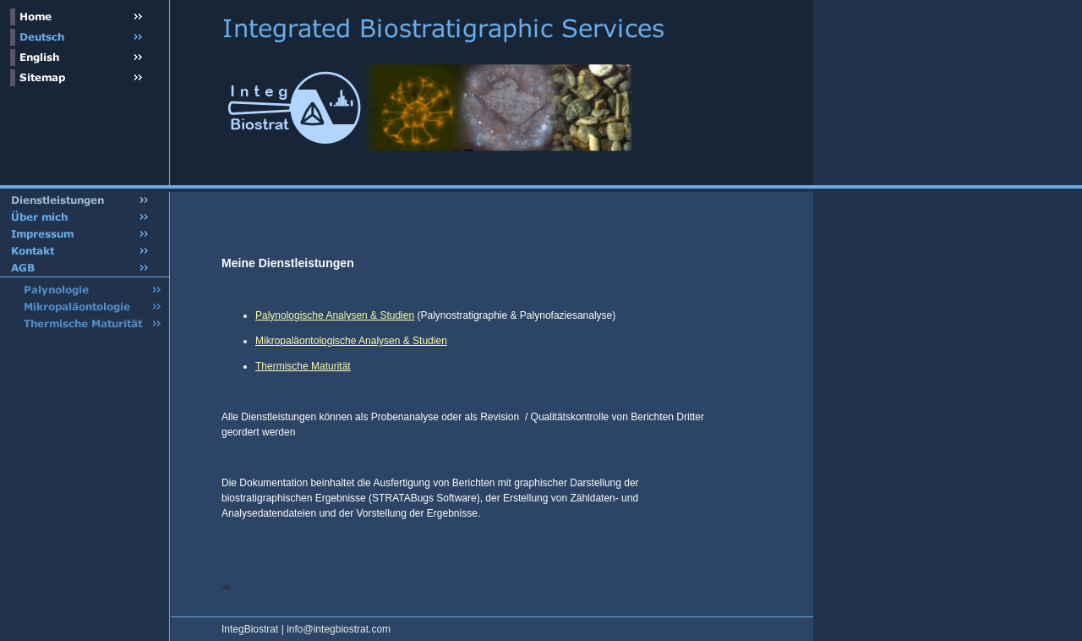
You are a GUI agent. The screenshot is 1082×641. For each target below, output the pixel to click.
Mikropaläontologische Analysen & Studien (351, 341)
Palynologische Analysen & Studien (334, 315)
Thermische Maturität (303, 366)
